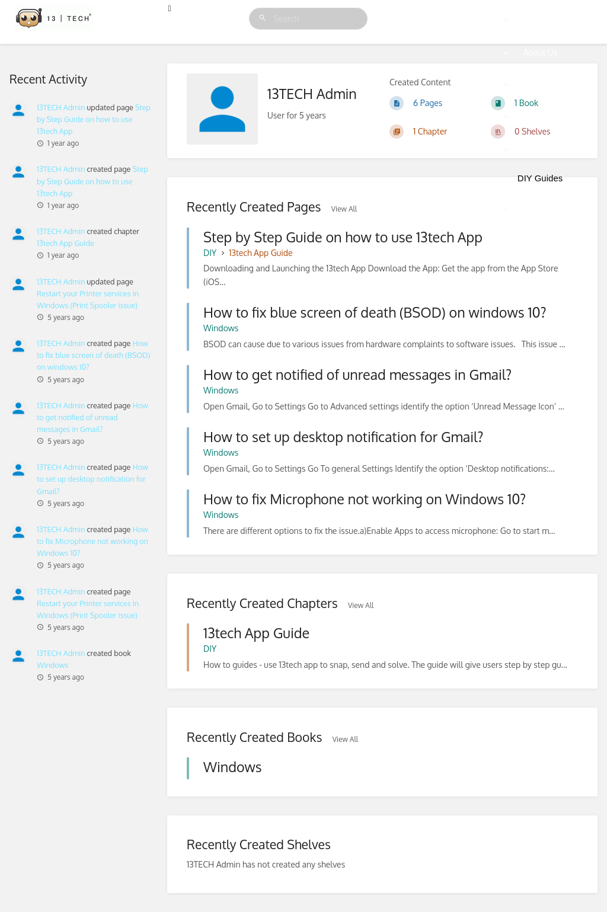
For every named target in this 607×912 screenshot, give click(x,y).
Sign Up (538, 208)
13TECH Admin (61, 281)
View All (360, 605)
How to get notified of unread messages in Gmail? (92, 417)
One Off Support (554, 116)
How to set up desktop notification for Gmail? (92, 478)
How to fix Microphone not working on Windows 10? (92, 541)
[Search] (264, 18)
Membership (546, 84)
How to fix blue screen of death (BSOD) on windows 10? (93, 355)
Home (534, 20)
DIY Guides (540, 178)
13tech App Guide (65, 243)
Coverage (541, 149)
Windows (52, 665)
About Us (540, 52)
